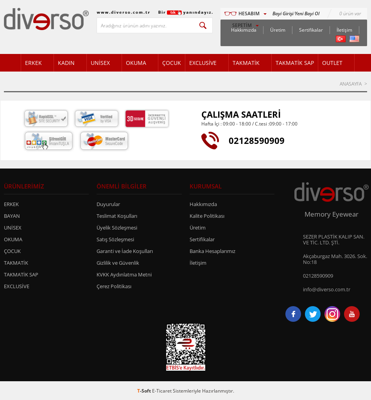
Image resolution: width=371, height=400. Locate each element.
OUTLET (332, 62)
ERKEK (33, 62)
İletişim (344, 30)
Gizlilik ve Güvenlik (118, 262)
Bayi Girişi (282, 13)
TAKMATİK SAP (295, 62)
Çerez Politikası (114, 286)
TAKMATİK (246, 62)
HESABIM (249, 13)
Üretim (277, 30)
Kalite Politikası (207, 215)
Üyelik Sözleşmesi (117, 227)
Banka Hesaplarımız (212, 251)
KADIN (66, 62)
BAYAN (12, 215)
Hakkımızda (203, 204)
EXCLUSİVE (203, 62)
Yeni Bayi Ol (307, 13)
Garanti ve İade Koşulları (125, 251)
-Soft (144, 390)
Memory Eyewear (331, 214)
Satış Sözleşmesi (115, 239)
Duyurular (108, 204)
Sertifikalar (311, 30)
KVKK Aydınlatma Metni (124, 274)
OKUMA (136, 62)
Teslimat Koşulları (117, 215)
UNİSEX (100, 62)
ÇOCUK (171, 62)
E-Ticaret (162, 390)
